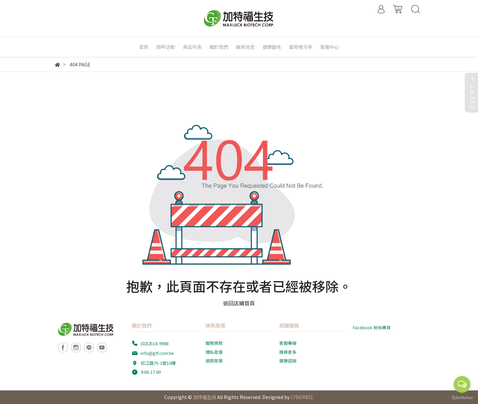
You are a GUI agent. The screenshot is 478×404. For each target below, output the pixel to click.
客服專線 (287, 343)
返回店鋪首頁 (239, 303)
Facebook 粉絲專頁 (372, 327)
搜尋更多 (287, 352)
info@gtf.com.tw (157, 353)
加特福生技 (204, 397)
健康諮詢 (287, 360)
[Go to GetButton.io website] (462, 397)
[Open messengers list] (462, 384)
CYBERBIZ (301, 397)
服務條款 (214, 343)
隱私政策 (214, 352)
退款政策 (214, 360)
